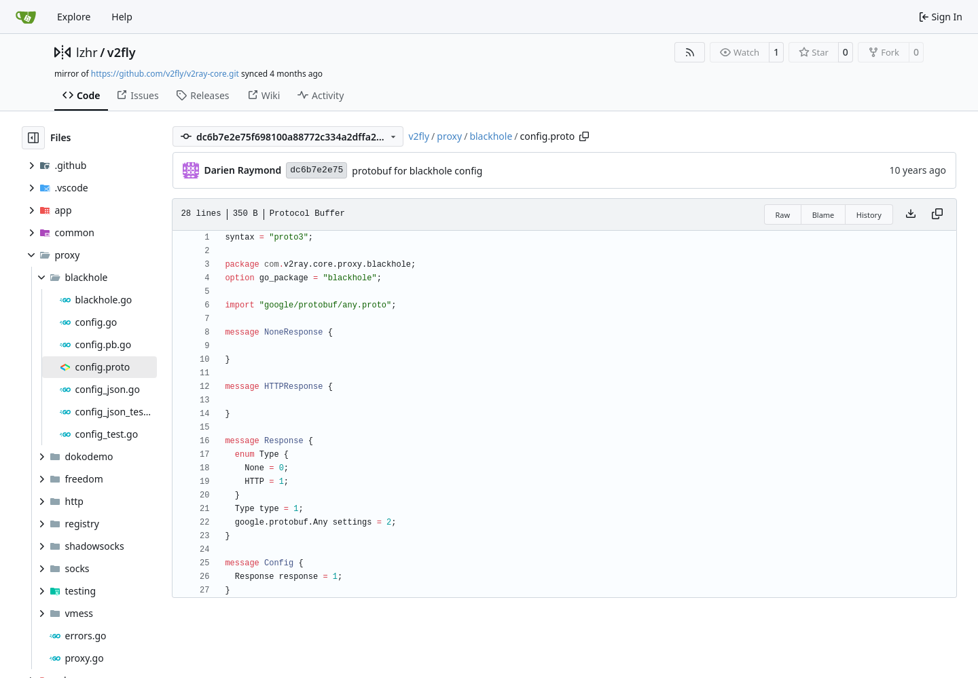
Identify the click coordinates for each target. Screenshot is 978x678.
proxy (449, 136)
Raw (783, 215)
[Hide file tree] (33, 137)
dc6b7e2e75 (316, 170)
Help (121, 16)
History (869, 215)
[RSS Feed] (690, 52)
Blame (823, 215)
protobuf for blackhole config (417, 170)
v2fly (121, 52)
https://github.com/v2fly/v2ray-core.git (165, 73)
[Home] (26, 17)
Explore (73, 16)
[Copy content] (937, 214)
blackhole (490, 136)
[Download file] (911, 214)
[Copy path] (584, 136)
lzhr (87, 52)
